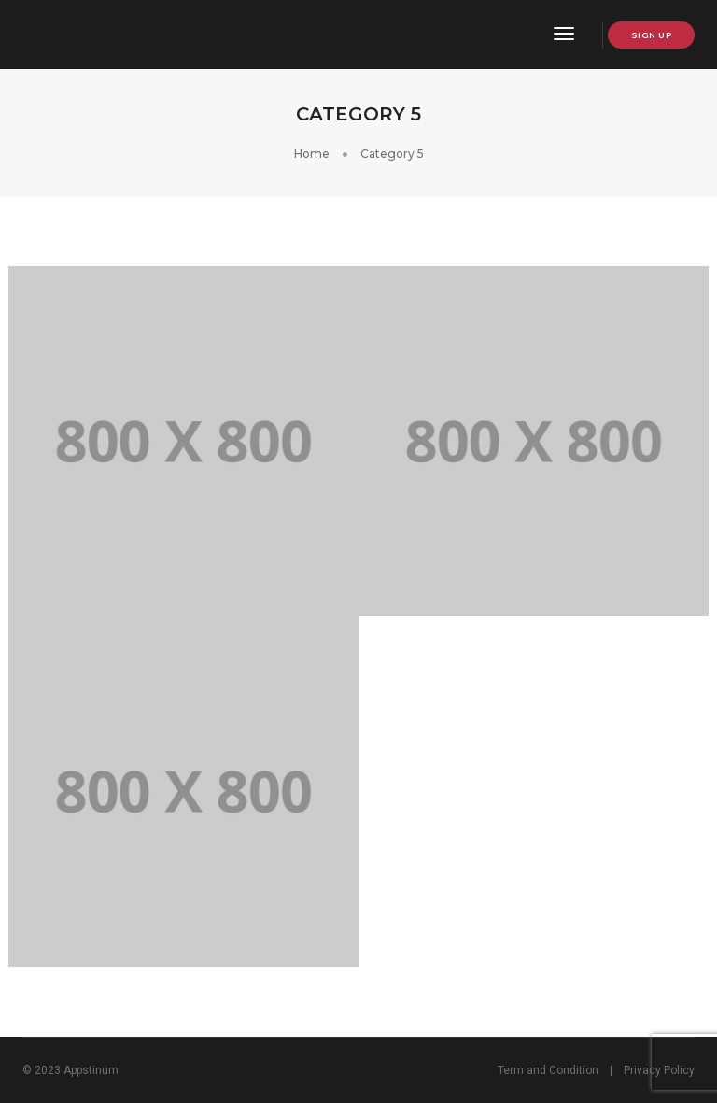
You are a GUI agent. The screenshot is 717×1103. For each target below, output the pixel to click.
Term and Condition (548, 1070)
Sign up (651, 35)
